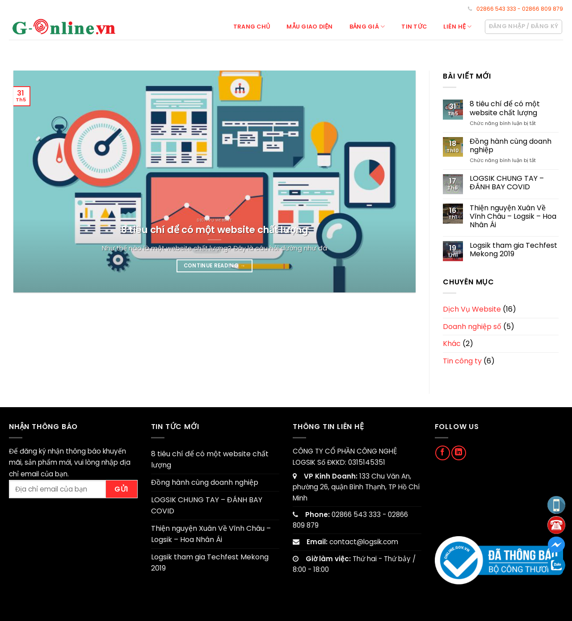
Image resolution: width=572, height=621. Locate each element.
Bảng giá (367, 26)
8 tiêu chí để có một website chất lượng (505, 108)
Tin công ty (462, 361)
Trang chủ (251, 26)
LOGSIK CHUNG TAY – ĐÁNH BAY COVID (507, 182)
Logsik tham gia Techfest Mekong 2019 (513, 249)
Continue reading (215, 266)
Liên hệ (457, 26)
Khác (452, 343)
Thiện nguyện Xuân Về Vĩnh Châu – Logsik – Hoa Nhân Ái (513, 216)
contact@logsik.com (363, 541)
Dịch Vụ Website (472, 309)
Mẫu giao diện (309, 26)
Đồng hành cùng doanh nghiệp (510, 145)
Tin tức (414, 26)
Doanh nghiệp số (472, 326)
